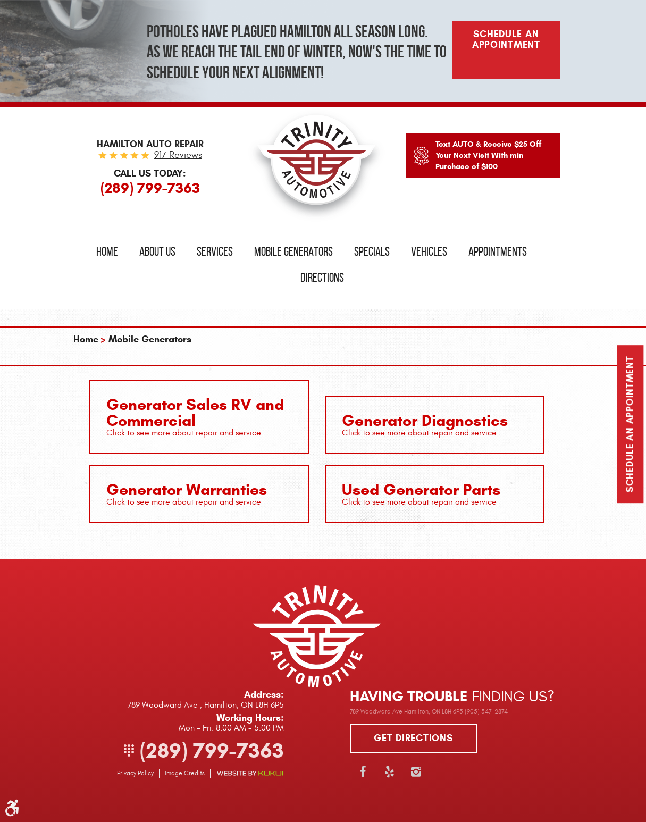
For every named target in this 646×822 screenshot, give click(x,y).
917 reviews (178, 155)
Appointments (497, 251)
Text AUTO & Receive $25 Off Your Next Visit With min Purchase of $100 (488, 155)
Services (215, 251)
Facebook (363, 771)
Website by (250, 773)
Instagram (416, 771)
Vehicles (429, 251)
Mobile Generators (293, 251)
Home (107, 251)
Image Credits (185, 773)
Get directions (413, 738)
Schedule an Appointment (630, 424)
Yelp (390, 771)
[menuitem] (107, 252)
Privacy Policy (135, 773)
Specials (372, 251)
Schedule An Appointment (506, 39)
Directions (322, 277)
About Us (157, 251)
